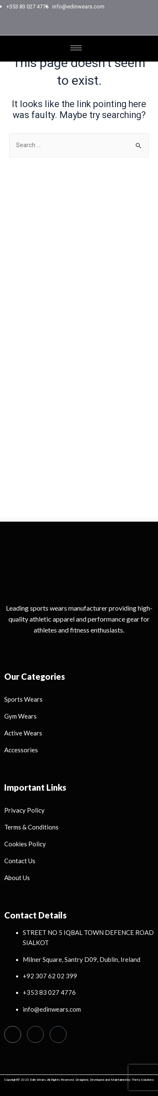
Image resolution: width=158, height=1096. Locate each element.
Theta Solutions (142, 1080)
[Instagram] (81, 27)
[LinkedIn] (95, 27)
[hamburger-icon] (76, 48)
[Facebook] (67, 27)
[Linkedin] (58, 1034)
